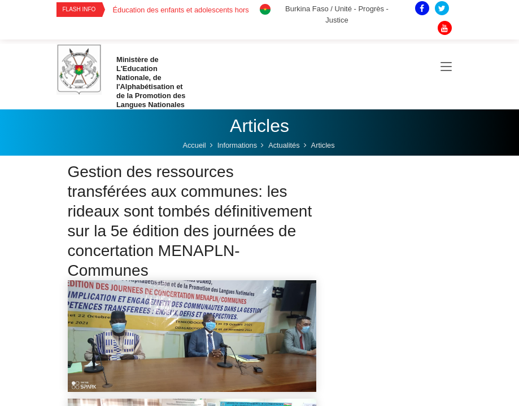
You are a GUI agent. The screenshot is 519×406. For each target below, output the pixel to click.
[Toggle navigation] (446, 67)
